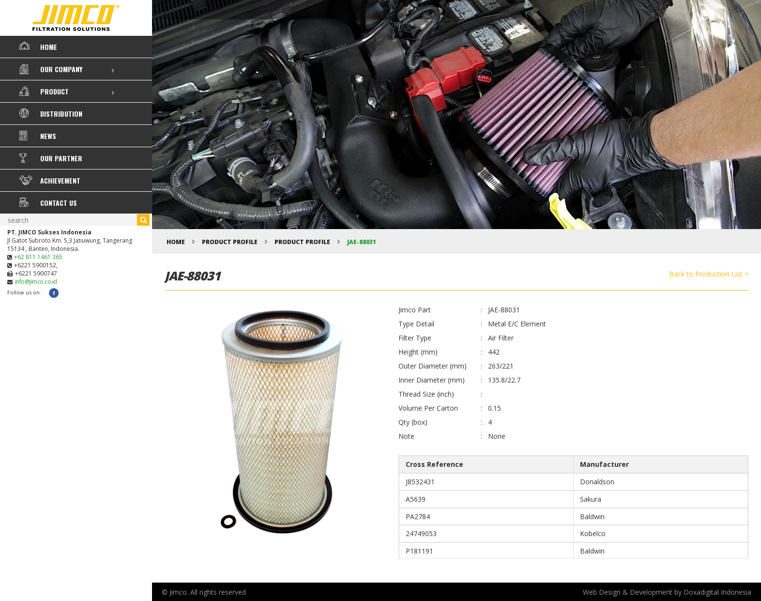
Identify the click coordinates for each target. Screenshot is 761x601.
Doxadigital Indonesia (717, 592)
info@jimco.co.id (36, 281)
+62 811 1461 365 (38, 257)
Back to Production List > (708, 273)
